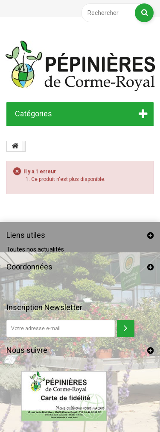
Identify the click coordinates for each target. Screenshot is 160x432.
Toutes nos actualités (35, 249)
